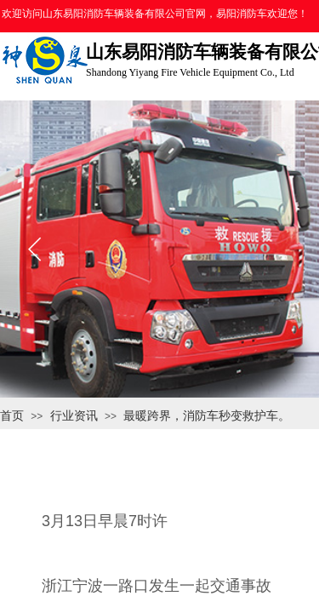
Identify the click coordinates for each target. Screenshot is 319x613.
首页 (12, 415)
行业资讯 (74, 415)
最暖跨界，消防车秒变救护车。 (206, 415)
